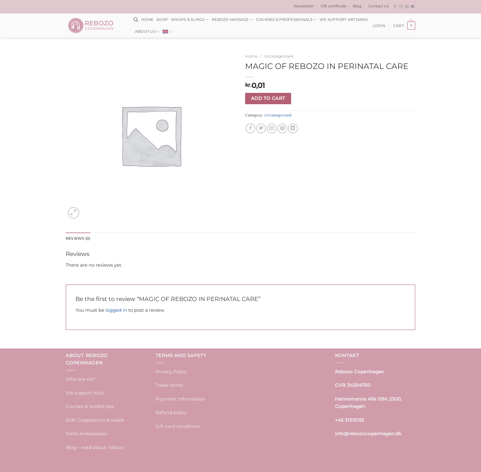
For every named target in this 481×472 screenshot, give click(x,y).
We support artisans (343, 19)
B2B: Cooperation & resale (95, 420)
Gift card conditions (178, 426)
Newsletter (304, 6)
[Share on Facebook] (251, 128)
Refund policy (171, 412)
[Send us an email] (407, 7)
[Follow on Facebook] (395, 7)
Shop (162, 19)
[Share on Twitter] (261, 128)
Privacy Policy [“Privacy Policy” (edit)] (171, 372)
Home (147, 19)
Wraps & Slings (190, 19)
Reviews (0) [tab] (78, 238)
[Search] (135, 19)
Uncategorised (278, 56)
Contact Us (378, 6)
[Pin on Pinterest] (282, 128)
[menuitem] (167, 32)
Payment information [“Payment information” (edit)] (180, 399)
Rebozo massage (232, 19)
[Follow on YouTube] (412, 7)
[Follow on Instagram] (401, 7)
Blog (357, 6)
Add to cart (268, 98)
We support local (85, 393)
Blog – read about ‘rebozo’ (95, 447)
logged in (116, 310)
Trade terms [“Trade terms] (169, 385)
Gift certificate (333, 6)
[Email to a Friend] (272, 128)
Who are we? (81, 379)
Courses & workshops (90, 406)
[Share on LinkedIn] (293, 128)
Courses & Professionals (286, 19)
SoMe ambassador (87, 433)
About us (147, 32)
